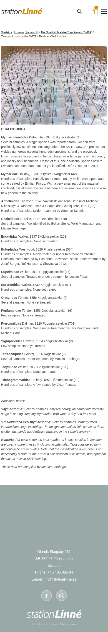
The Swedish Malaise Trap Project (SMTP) (66, 32)
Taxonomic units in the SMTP (18, 36)
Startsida (6, 32)
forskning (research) (26, 32)
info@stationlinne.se (60, 579)
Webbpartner (68, 624)
